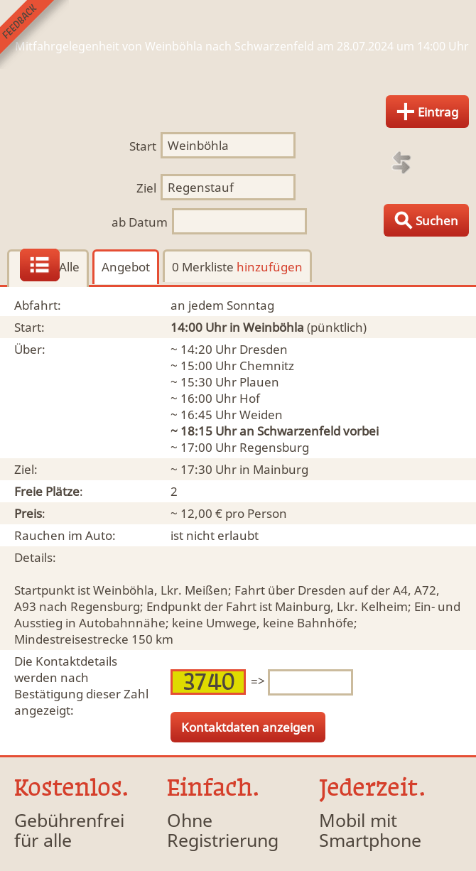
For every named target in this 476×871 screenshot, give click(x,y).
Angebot (126, 267)
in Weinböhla (266, 327)
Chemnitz (266, 365)
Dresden (263, 349)
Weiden (261, 414)
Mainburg (280, 469)
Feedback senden (34, 34)
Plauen (259, 382)
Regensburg (274, 447)
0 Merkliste (237, 267)
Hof (249, 398)
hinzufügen (270, 267)
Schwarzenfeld (298, 431)
